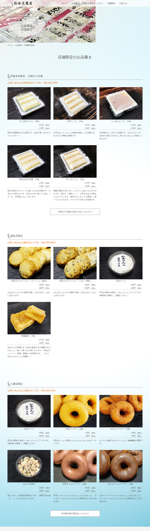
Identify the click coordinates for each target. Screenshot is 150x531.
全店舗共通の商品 (85, 502)
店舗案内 (111, 3)
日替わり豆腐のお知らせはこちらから (75, 172)
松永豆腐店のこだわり (93, 3)
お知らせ (123, 3)
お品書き (75, 3)
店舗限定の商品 (84, 505)
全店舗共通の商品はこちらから (75, 473)
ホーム (64, 3)
